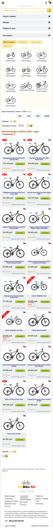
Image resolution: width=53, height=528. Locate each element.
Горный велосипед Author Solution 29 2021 (39, 400)
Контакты (39, 504)
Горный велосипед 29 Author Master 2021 (39, 158)
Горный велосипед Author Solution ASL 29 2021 (39, 365)
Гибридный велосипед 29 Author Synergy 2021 (14, 158)
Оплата (23, 505)
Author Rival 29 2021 (14, 434)
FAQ (37, 501)
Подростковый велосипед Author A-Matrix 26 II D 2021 (39, 262)
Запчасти (7, 46)
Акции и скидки (42, 499)
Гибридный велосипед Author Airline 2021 (14, 296)
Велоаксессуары (11, 501)
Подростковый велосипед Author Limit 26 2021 (14, 227)
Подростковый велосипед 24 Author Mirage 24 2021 (14, 262)
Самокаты (23, 42)
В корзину (20, 164)
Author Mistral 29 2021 (39, 330)
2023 (28, 116)
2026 (19, 116)
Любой (47, 116)
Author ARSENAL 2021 (39, 296)
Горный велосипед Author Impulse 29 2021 (13, 365)
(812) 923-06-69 (16, 521)
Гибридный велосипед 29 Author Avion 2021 (14, 193)
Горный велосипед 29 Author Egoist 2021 (39, 193)
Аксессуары (36, 42)
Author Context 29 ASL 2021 (14, 399)
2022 (37, 116)
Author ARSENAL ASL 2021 (14, 330)
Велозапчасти (10, 504)
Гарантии (39, 496)
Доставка (24, 502)
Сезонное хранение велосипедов (25, 498)
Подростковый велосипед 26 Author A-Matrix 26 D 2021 (39, 227)
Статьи (7, 506)
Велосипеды (9, 42)
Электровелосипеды (27, 90)
